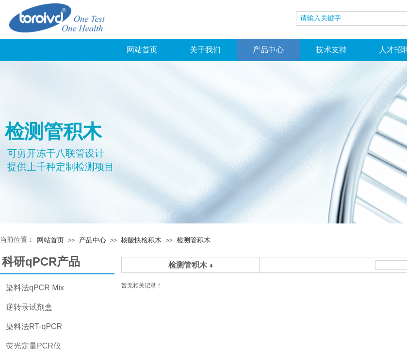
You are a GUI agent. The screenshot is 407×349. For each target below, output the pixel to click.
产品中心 (268, 50)
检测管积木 (194, 240)
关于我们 (205, 50)
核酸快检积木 (141, 240)
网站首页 (142, 50)
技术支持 (331, 50)
